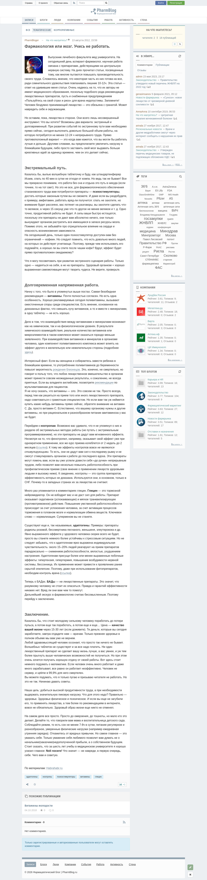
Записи (29, 21)
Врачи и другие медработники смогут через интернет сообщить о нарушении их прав (159, 132)
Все (28, 30)
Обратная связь (61, 3)
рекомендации (104, 382)
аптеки (155, 202)
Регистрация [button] (176, 3)
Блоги (43, 20)
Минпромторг (151, 235)
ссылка (41, 447)
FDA (169, 190)
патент (170, 239)
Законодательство (146, 80)
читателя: (149, 37)
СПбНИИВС (152, 259)
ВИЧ (175, 210)
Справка (28, 3)
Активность (126, 20)
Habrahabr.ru (54, 768)
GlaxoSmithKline (146, 194)
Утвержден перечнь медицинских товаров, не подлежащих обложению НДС (155, 153)
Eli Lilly (159, 190)
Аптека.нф (153, 334)
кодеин (149, 227)
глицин (98, 777)
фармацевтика (150, 263)
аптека (142, 202)
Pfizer (161, 198)
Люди (57, 20)
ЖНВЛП (146, 223)
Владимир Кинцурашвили (152, 215)
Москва (170, 235)
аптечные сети (171, 206)
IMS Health (173, 194)
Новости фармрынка (147, 97)
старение (167, 260)
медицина (148, 231)
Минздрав (169, 231)
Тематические (42, 30)
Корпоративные (64, 30)
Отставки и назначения (161, 431)
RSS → (178, 164)
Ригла (159, 251)
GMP (161, 194)
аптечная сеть (172, 202)
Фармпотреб (169, 264)
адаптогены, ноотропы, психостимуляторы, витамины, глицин (103, 11)
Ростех (171, 252)
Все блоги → (176, 444)
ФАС (158, 268)
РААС (159, 247)
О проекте (43, 3)
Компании (73, 20)
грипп (170, 219)
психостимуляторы (66, 777)
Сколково (170, 255)
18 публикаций (167, 37)
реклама (170, 247)
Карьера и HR (155, 379)
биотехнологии (146, 211)
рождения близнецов (66, 369)
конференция (164, 227)
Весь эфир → (168, 164)
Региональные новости (149, 129)
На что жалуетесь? (56, 40)
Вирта (151, 321)
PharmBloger (32, 40)
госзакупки (153, 218)
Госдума (173, 215)
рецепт (145, 252)
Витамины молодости (39, 805)
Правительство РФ (153, 243)
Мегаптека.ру (155, 308)
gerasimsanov (143, 94)
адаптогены (31, 777)
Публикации (162, 65)
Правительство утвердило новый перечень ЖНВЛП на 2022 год (158, 83)
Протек (174, 243)
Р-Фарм (147, 247)
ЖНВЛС (162, 223)
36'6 (144, 186)
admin (139, 76)
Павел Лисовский (152, 239)
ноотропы (47, 777)
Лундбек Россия (157, 295)
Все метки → (176, 276)
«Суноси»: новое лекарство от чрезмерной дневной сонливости (159, 101)
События (92, 20)
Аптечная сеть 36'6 (148, 206)
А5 (171, 198)
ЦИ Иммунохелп (157, 347)
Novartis (148, 199)
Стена (143, 20)
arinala (139, 125)
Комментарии (145, 65)
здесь (28, 352)
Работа (108, 20)
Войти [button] (161, 3)
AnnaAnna (141, 111)
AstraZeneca (169, 186)
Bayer (148, 191)
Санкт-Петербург (149, 255)
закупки (174, 223)
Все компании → (175, 360)
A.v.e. (155, 186)
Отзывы (141, 70)
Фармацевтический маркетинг (164, 405)
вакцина (162, 210)
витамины (85, 777)
